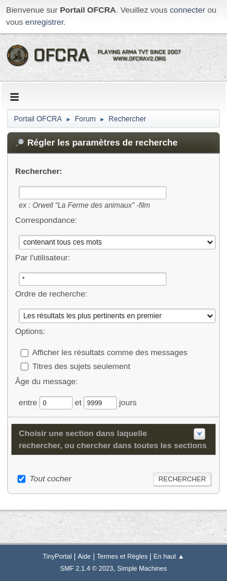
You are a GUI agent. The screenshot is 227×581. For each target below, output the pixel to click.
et (79, 401)
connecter (187, 9)
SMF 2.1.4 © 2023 (86, 568)
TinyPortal (57, 556)
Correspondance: (46, 220)
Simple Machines (142, 568)
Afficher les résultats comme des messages (110, 352)
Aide (84, 556)
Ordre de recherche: (51, 293)
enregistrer (44, 22)
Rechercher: (38, 171)
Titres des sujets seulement (81, 365)
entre (29, 401)
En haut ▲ (169, 556)
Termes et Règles (122, 556)
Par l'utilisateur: (42, 257)
